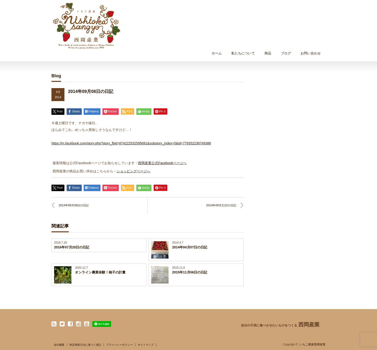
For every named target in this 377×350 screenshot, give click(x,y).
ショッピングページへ (133, 171)
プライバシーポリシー (119, 344)
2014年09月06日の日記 (74, 205)
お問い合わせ (311, 53)
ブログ (286, 53)
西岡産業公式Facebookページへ (162, 163)
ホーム (217, 53)
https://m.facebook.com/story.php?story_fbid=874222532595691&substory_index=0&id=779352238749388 (131, 143)
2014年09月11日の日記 (221, 205)
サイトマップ (146, 344)
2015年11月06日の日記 (189, 272)
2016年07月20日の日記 (71, 247)
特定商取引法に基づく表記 (85, 344)
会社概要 (59, 344)
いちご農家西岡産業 (313, 344)
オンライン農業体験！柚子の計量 (100, 272)
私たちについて (243, 53)
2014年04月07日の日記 (189, 247)
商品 (267, 53)
